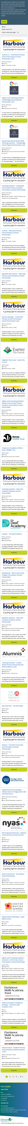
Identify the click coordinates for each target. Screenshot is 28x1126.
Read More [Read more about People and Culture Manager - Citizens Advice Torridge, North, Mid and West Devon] (14, 812)
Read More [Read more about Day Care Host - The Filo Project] (14, 724)
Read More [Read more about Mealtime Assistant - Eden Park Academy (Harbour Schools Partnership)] (14, 642)
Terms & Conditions (6, 1094)
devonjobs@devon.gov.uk (7, 1108)
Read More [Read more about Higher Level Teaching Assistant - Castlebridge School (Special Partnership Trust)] (14, 120)
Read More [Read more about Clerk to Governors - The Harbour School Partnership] (14, 896)
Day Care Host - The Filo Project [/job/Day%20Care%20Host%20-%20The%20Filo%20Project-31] (12, 706)
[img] (22, 1076)
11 (20, 1076)
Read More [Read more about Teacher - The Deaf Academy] (14, 552)
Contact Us (3, 1100)
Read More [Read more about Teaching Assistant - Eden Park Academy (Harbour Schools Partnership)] (14, 513)
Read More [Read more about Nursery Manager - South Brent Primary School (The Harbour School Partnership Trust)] (14, 339)
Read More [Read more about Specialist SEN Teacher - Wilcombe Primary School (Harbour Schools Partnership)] (14, 296)
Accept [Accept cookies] (4, 21)
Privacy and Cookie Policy (7, 1096)
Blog (2, 1092)
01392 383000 (4, 1106)
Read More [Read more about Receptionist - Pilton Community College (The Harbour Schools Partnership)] (14, 597)
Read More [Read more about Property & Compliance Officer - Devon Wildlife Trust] (14, 468)
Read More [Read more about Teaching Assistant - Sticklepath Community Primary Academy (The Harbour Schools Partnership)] (14, 210)
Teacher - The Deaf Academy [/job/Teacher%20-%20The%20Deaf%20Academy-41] (12, 534)
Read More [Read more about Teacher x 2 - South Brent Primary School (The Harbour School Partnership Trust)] (14, 77)
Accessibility (4, 1098)
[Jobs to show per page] (17, 32)
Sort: (3, 29)
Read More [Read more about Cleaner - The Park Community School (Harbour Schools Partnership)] (14, 769)
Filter (4, 27)
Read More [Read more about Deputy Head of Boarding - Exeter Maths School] (14, 937)
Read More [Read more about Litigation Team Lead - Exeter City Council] (14, 380)
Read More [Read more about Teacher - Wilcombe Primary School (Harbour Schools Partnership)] (14, 253)
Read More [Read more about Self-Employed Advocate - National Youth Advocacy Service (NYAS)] (14, 853)
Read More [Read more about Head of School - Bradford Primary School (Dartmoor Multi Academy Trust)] (14, 1070)
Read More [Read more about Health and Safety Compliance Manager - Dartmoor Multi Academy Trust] (14, 1027)
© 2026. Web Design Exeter (7, 1123)
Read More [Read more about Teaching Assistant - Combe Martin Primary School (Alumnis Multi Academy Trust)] (14, 685)
